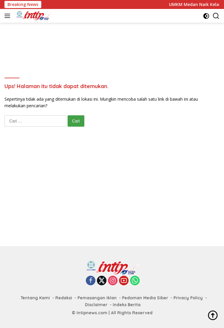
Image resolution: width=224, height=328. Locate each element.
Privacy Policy (188, 298)
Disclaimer (96, 304)
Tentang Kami (35, 298)
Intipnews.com (92, 312)
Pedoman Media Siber (145, 298)
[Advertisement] (113, 42)
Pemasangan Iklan (97, 298)
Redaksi (63, 298)
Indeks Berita (127, 304)
